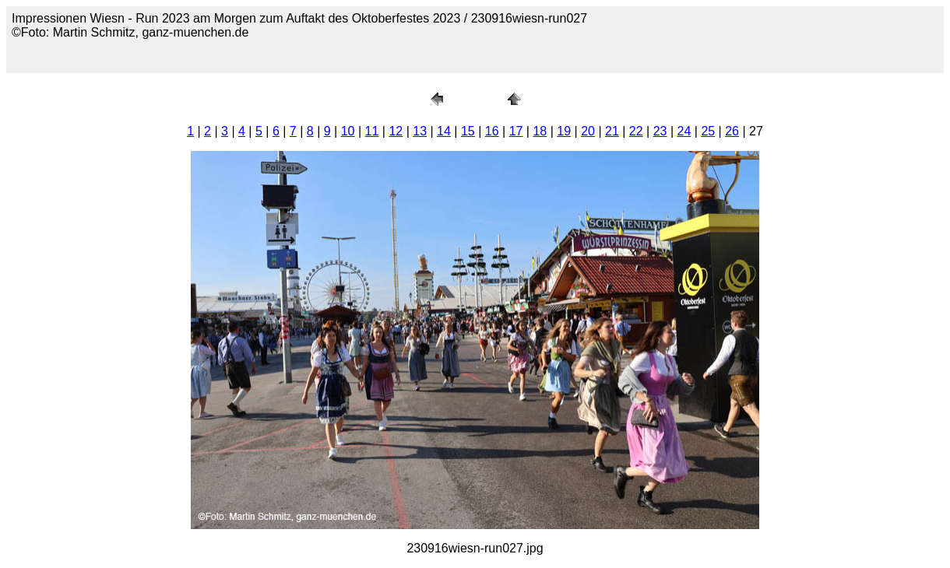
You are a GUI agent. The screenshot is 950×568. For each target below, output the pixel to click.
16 (492, 131)
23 (660, 131)
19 (564, 131)
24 (684, 131)
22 (636, 131)
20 (588, 131)
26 (732, 131)
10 (348, 131)
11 (372, 131)
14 (444, 131)
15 (468, 131)
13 (420, 131)
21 (612, 131)
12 (396, 131)
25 (708, 131)
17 (516, 131)
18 (540, 131)
